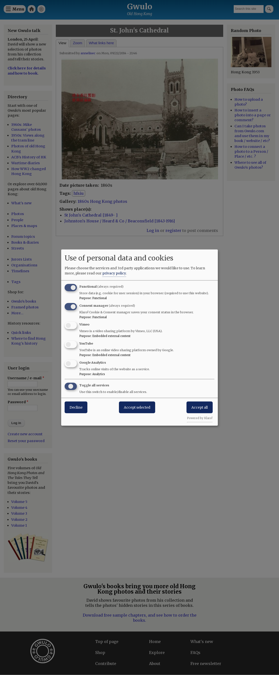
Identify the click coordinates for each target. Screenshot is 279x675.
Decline (76, 407)
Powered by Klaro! (199, 418)
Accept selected (137, 407)
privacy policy (114, 273)
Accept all (199, 407)
